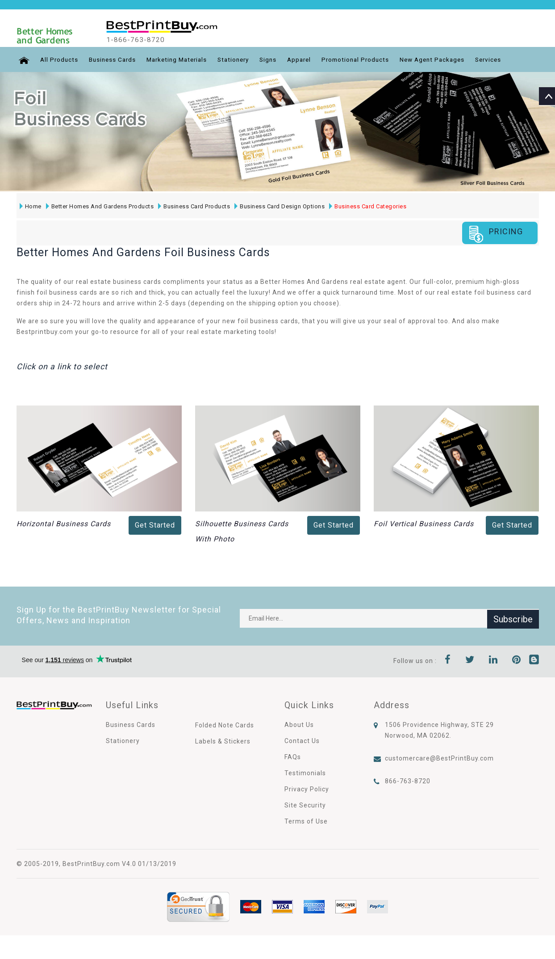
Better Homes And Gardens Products (100, 206)
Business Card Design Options (279, 206)
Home (30, 206)
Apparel (310, 59)
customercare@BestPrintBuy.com (439, 757)
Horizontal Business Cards (64, 523)
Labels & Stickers (222, 740)
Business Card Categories (367, 206)
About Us (299, 724)
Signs (278, 59)
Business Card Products (194, 206)
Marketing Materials (181, 59)
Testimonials (305, 772)
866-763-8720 (407, 780)
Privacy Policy (306, 788)
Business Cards (113, 59)
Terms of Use (306, 820)
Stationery (241, 59)
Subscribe (513, 618)
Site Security (305, 804)
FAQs (292, 756)
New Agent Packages (449, 59)
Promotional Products (369, 59)
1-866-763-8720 (140, 39)
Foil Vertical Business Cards (424, 523)
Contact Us (302, 740)
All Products (58, 59)
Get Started (155, 524)
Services (508, 59)
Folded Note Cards (224, 724)
